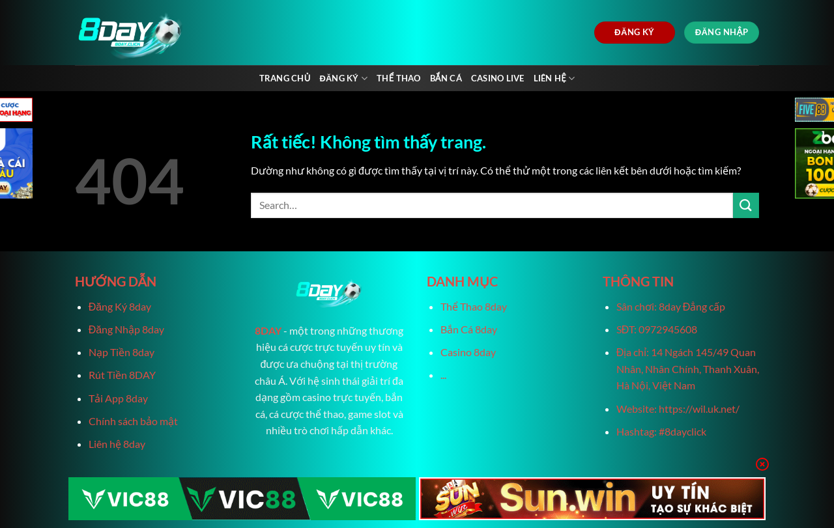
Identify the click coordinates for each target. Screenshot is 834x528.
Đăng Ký (343, 78)
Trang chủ (285, 78)
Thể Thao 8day (473, 306)
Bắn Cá (446, 78)
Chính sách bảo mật (133, 421)
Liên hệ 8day (117, 444)
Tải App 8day (118, 398)
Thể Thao (398, 78)
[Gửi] (746, 205)
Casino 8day (468, 352)
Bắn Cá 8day (468, 329)
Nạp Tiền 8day (121, 352)
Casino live (498, 78)
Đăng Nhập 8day (126, 329)
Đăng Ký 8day (120, 306)
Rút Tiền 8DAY (122, 374)
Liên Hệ (554, 78)
